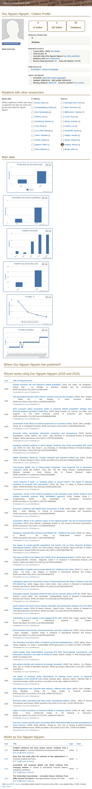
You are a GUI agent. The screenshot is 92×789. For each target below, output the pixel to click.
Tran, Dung (39, 126)
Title (16, 744)
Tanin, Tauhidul (41, 135)
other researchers (52, 59)
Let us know (79, 83)
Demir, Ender (40, 103)
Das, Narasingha (42, 112)
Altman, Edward (71, 140)
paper (38, 392)
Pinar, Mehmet (41, 149)
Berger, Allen (70, 149)
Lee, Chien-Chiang (42, 131)
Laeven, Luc (70, 126)
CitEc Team (6, 787)
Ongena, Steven (71, 145)
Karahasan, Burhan (43, 121)
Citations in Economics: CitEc (16, 3)
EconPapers (36, 69)
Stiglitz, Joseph (71, 135)
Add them (53, 83)
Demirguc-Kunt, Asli (73, 103)
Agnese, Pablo (41, 145)
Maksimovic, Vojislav (73, 112)
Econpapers (26, 392)
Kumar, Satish (41, 140)
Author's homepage (50, 69)
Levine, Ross (70, 117)
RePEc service (15, 784)
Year (7, 381)
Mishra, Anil (40, 117)
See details (55, 51)
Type (72, 744)
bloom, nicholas (71, 121)
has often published (71, 56)
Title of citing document (23, 381)
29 (56, 61)
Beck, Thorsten (71, 107)
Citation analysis (27, 753)
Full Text (16, 753)
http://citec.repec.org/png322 (54, 78)
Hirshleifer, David (72, 131)
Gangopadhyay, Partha (44, 107)
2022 (6, 759)
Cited (79, 744)
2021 (6, 750)
